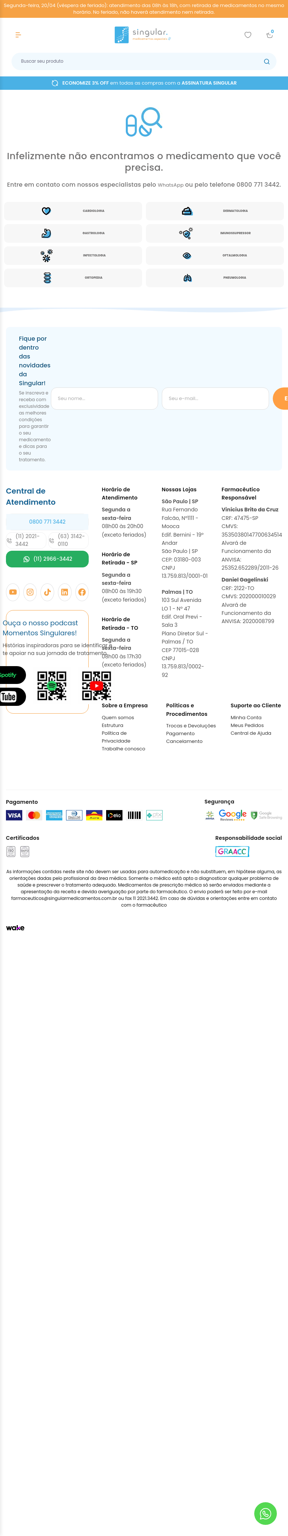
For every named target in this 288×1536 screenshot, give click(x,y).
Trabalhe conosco (123, 748)
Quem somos (118, 717)
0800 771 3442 (47, 521)
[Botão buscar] (267, 61)
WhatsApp (171, 185)
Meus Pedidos (247, 725)
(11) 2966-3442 (47, 559)
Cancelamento (184, 741)
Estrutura (112, 725)
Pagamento (180, 733)
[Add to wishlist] (248, 35)
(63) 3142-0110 (67, 540)
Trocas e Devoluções (191, 725)
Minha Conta (246, 717)
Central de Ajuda (250, 733)
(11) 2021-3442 (23, 540)
